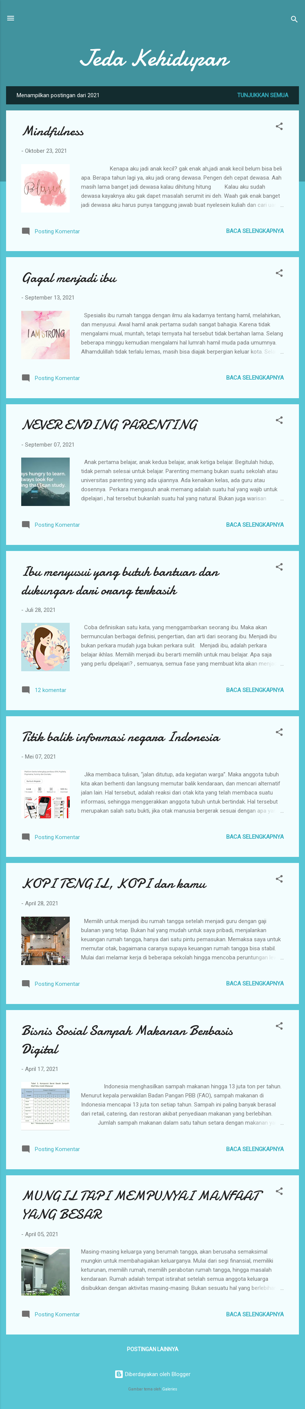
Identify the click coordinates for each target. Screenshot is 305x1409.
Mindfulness (52, 131)
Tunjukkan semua (262, 95)
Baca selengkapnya (255, 231)
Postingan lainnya (152, 1349)
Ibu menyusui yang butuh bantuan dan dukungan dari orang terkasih (119, 580)
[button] (279, 127)
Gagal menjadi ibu (68, 277)
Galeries (169, 1389)
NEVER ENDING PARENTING (109, 425)
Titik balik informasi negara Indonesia (120, 737)
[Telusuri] (294, 20)
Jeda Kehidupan (152, 58)
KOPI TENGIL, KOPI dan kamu (113, 883)
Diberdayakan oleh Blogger (152, 1374)
